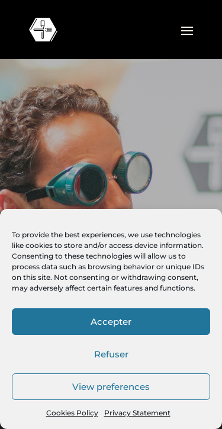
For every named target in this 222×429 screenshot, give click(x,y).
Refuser (111, 354)
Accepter (111, 321)
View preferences (111, 386)
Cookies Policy (72, 412)
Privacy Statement (137, 412)
